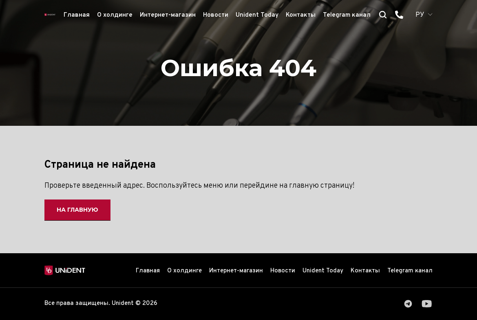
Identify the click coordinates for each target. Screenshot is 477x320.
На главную (78, 209)
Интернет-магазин (168, 15)
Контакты (301, 15)
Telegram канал (347, 15)
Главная (77, 15)
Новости (215, 15)
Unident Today (257, 15)
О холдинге (114, 15)
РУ (419, 15)
